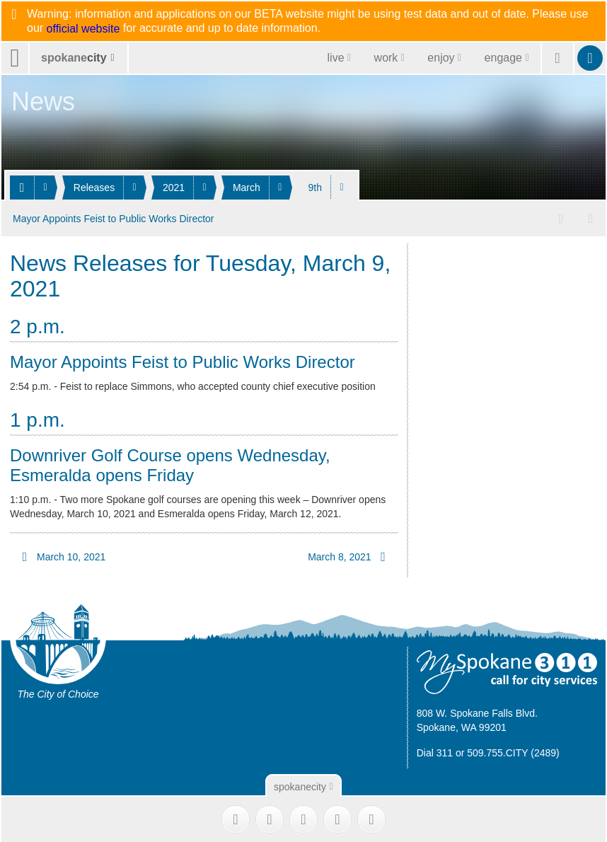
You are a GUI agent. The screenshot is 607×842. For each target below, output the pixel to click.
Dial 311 (435, 750)
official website (83, 29)
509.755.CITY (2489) (513, 750)
